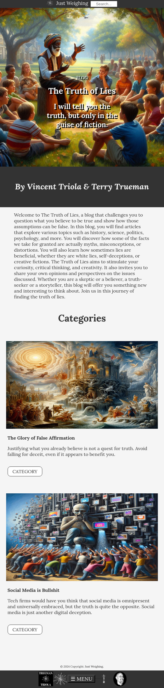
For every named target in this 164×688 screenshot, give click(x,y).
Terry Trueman (120, 186)
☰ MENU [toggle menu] (81, 678)
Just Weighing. (94, 666)
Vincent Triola (54, 186)
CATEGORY (25, 471)
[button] (46, 679)
